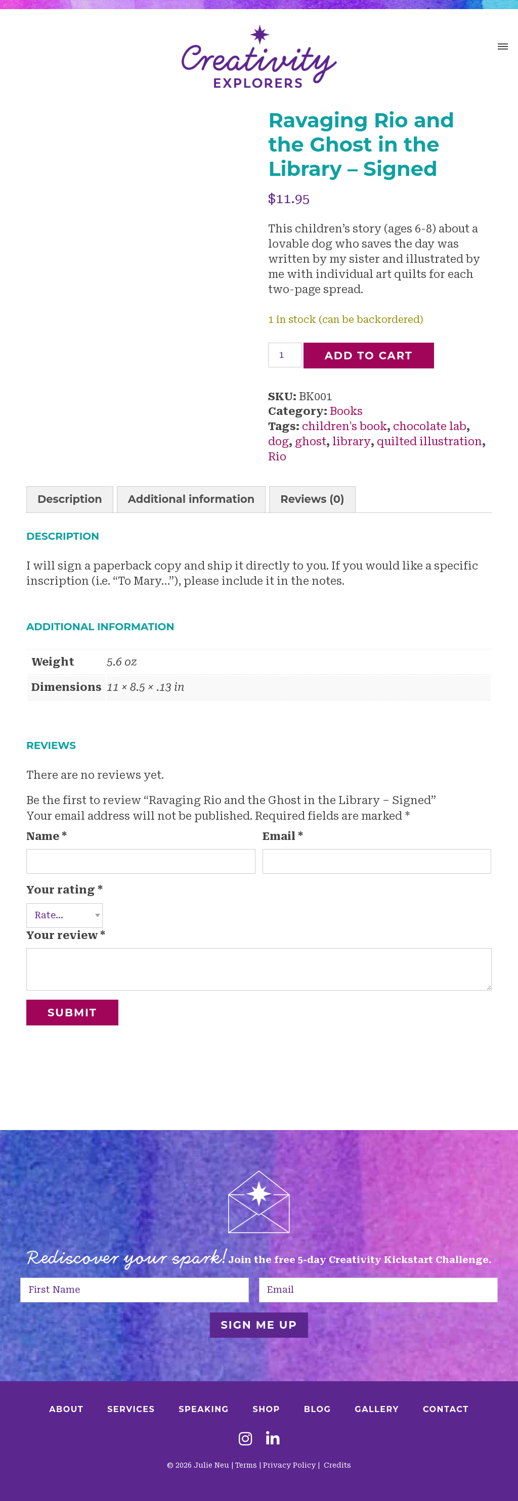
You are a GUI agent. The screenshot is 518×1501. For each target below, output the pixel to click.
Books (346, 411)
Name (46, 836)
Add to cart (369, 355)
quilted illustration (429, 442)
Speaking (204, 1409)
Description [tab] (69, 499)
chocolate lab (429, 426)
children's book (344, 426)
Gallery (377, 1409)
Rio (277, 457)
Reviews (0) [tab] (312, 499)
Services (131, 1409)
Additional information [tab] (191, 499)
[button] (503, 48)
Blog (317, 1409)
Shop (266, 1409)
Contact (446, 1409)
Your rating (64, 890)
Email (283, 836)
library (351, 442)
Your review (66, 935)
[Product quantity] (284, 355)
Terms (246, 1465)
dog (278, 442)
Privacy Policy (289, 1465)
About (66, 1409)
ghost (310, 442)
